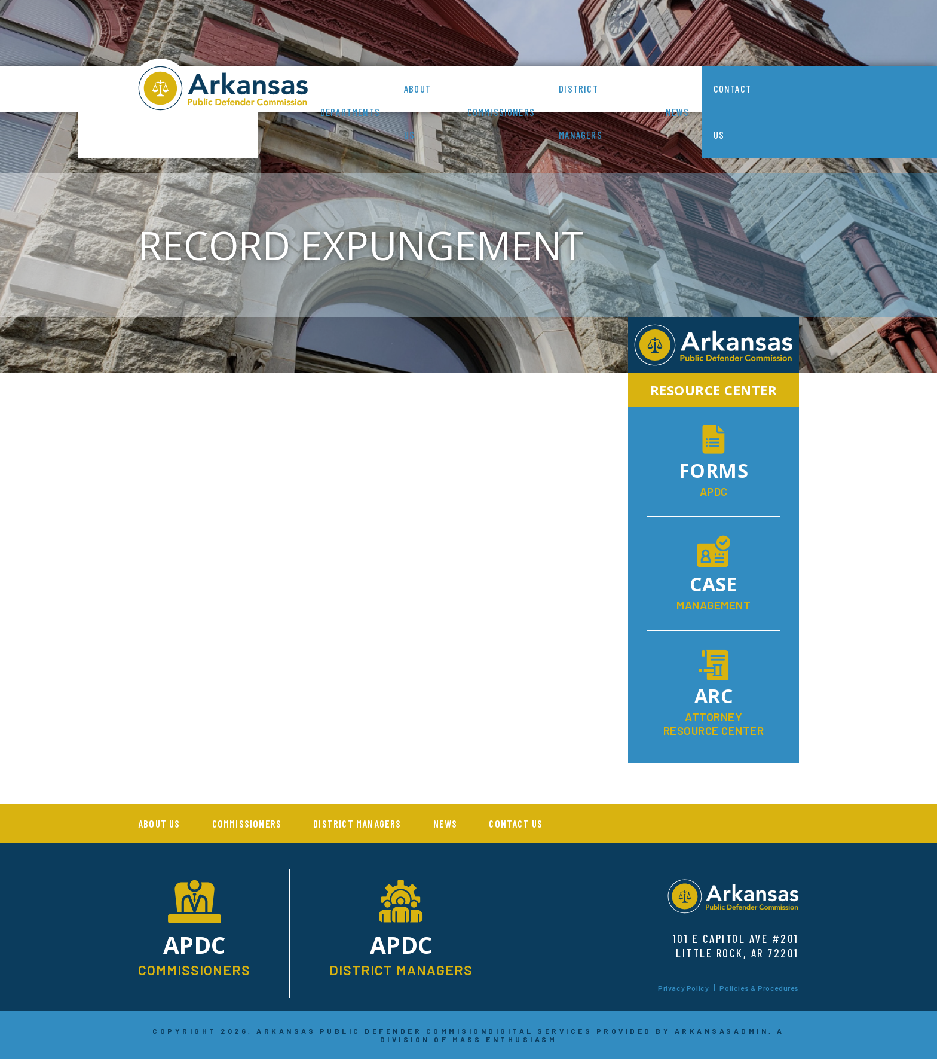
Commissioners (501, 112)
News (678, 112)
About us (417, 112)
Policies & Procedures (759, 987)
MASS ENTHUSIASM (505, 1039)
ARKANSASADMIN (722, 1031)
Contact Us (732, 112)
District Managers (580, 112)
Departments (350, 112)
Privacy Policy (683, 987)
